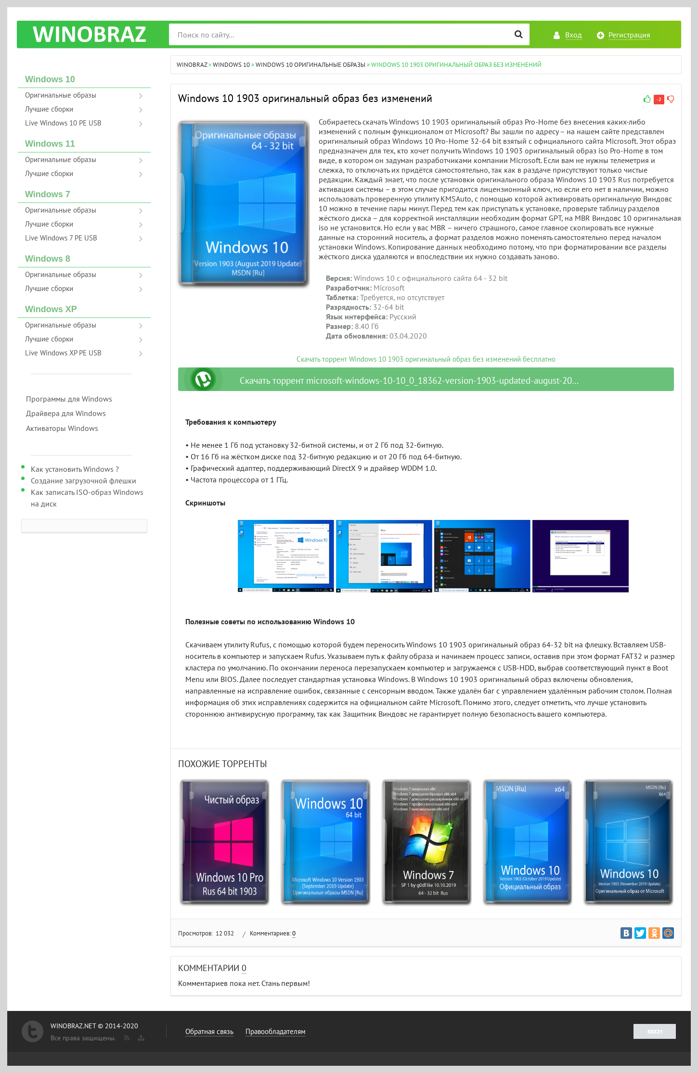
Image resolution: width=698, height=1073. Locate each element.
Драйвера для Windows (66, 413)
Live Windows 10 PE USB (63, 122)
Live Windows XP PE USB (63, 352)
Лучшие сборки (49, 109)
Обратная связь (209, 1031)
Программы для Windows (69, 399)
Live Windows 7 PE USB (61, 237)
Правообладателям (276, 1031)
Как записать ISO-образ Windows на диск (87, 497)
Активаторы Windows (62, 428)
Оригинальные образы (60, 95)
